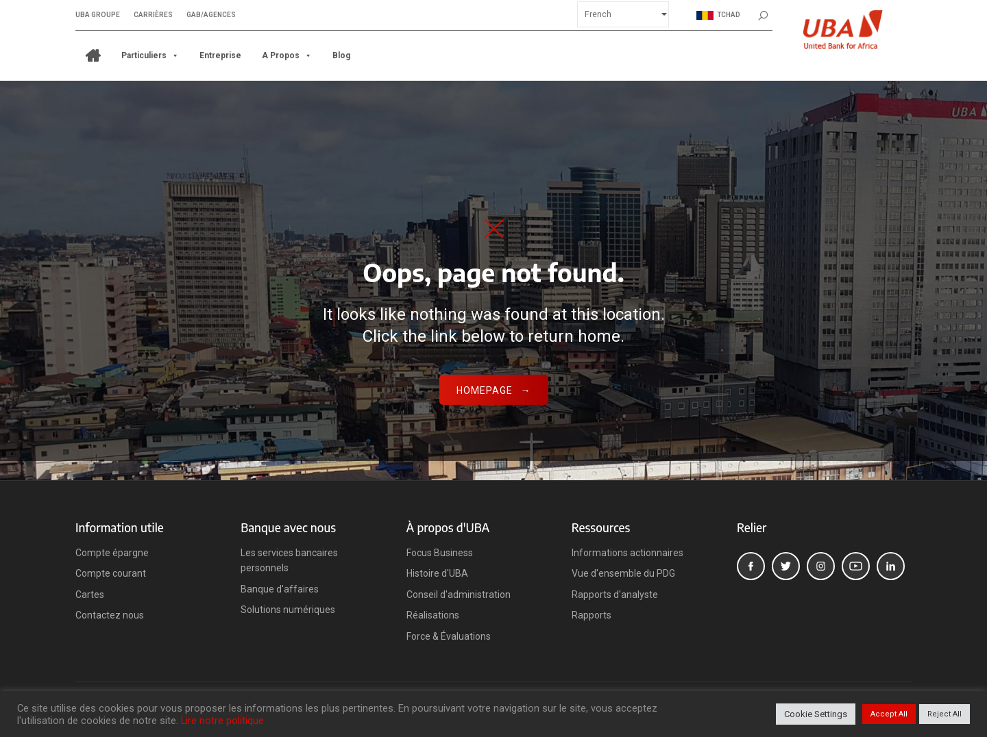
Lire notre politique (222, 720)
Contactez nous (109, 615)
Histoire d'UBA (437, 573)
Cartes (89, 594)
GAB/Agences (211, 13)
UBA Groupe (97, 13)
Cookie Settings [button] (815, 714)
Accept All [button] (888, 714)
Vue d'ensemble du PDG (623, 573)
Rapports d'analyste (615, 594)
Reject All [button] (944, 714)
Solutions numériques (288, 609)
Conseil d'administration (458, 594)
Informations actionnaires (627, 552)
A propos (287, 54)
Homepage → (493, 390)
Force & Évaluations (448, 636)
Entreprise (220, 55)
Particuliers (150, 54)
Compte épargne (112, 552)
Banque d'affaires (280, 589)
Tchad (718, 14)
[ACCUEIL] (93, 54)
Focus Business (439, 552)
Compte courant (110, 573)
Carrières (153, 13)
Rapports (591, 615)
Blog (341, 55)
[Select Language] (623, 13)
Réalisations (432, 615)
